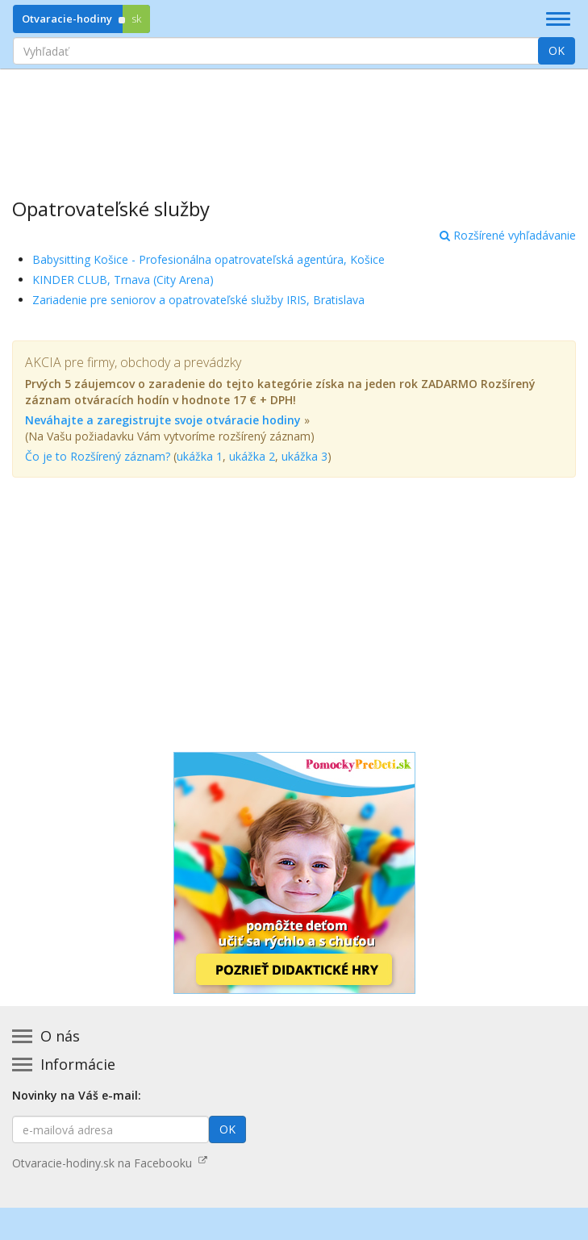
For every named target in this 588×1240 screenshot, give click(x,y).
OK (556, 50)
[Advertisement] (294, 121)
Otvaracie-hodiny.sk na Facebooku (109, 1163)
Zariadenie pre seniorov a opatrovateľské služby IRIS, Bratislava (198, 299)
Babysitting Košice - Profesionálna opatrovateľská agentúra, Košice (208, 259)
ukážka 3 (304, 456)
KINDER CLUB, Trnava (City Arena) (123, 279)
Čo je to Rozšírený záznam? (97, 456)
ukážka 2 (252, 456)
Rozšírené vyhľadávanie (508, 235)
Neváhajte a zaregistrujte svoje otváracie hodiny (163, 420)
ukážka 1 (200, 456)
